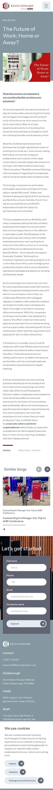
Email (10, 589)
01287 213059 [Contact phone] (11, 659)
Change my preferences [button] (22, 780)
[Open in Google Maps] (21, 681)
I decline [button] (13, 772)
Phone (11, 575)
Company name (16, 604)
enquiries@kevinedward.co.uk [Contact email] (19, 665)
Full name (13, 560)
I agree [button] (12, 763)
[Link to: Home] (18, 6)
